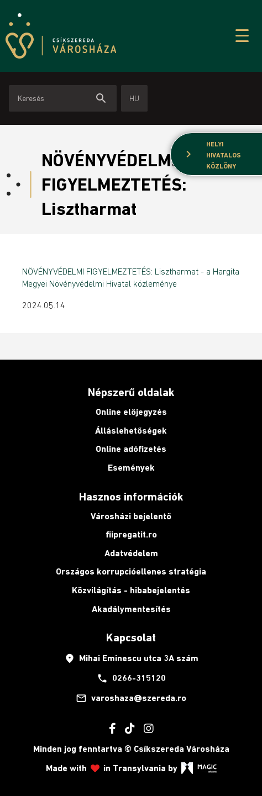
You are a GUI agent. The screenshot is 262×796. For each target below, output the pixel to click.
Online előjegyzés (131, 412)
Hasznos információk (131, 496)
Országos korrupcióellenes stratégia (131, 571)
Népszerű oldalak (131, 392)
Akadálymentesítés (131, 609)
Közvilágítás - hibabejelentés (131, 590)
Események (131, 467)
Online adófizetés (131, 449)
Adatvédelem (131, 553)
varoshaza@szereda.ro (131, 698)
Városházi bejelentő (131, 516)
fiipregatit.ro (131, 534)
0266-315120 (131, 678)
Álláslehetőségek (131, 430)
